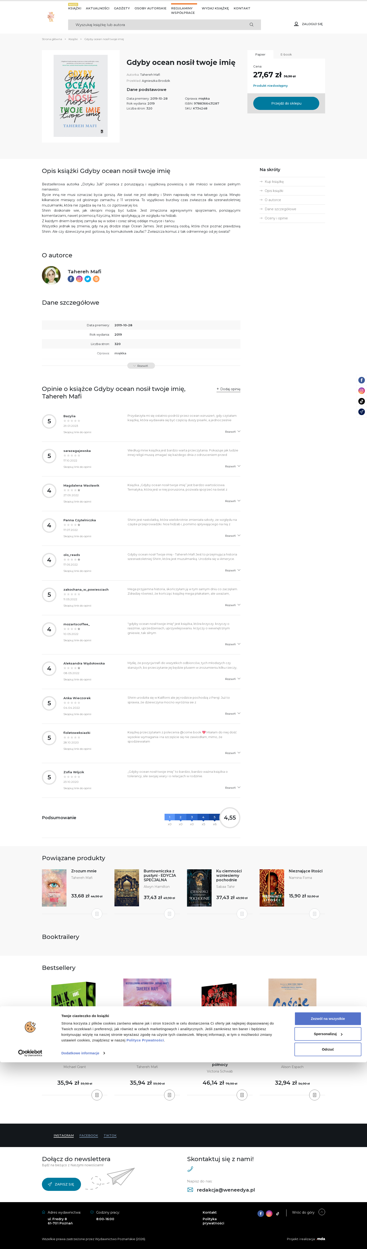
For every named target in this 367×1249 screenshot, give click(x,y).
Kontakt (242, 8)
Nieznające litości (306, 871)
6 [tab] (193, 1114)
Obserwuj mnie (147, 1060)
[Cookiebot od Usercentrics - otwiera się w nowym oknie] (30, 1239)
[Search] (155, 24)
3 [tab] (181, 1114)
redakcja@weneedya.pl (221, 1190)
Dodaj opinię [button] (230, 389)
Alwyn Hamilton (157, 887)
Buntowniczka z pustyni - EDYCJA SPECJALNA (160, 875)
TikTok (110, 1135)
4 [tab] (185, 1114)
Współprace (183, 13)
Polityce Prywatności (145, 1227)
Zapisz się (61, 1184)
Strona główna (52, 39)
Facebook (88, 1135)
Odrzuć (328, 1236)
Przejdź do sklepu (286, 103)
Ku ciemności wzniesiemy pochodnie (229, 875)
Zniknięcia (74, 1060)
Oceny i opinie (276, 218)
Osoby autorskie (150, 8)
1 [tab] (174, 1114)
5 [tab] (189, 1114)
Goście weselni (292, 1060)
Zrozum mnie (84, 871)
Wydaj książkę (215, 8)
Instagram (64, 1135)
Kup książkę (274, 182)
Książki (74, 8)
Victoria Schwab (220, 1071)
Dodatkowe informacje (80, 1240)
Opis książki (274, 191)
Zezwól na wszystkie (328, 1205)
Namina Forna (300, 878)
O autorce (273, 200)
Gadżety (122, 8)
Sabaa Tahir (225, 887)
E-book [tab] (286, 54)
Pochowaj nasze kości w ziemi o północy (220, 1062)
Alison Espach (292, 1067)
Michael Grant (74, 1067)
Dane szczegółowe (280, 209)
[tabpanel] (74, 1037)
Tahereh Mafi (150, 74)
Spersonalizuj (328, 1221)
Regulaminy (182, 8)
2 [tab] (178, 1114)
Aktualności (97, 8)
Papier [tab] (260, 54)
